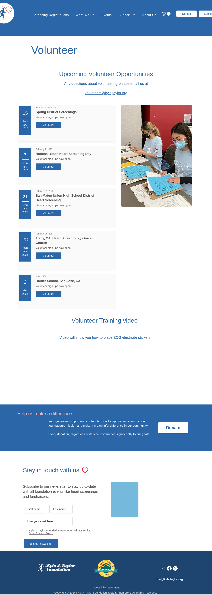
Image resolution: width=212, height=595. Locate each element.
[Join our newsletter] (41, 543)
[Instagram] (163, 568)
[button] (127, 15)
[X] (175, 568)
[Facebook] (169, 568)
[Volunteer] (48, 125)
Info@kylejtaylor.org (169, 579)
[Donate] (186, 14)
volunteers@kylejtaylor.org (106, 93)
